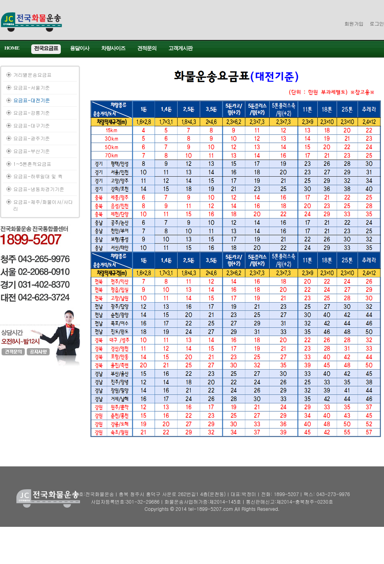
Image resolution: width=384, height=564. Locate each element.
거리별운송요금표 (32, 74)
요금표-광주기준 (31, 138)
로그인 (377, 23)
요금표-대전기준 (31, 100)
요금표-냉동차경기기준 (38, 188)
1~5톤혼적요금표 (32, 163)
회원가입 (354, 23)
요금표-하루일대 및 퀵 (38, 176)
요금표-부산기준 (31, 150)
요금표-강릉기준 (31, 112)
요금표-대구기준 (31, 125)
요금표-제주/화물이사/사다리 (43, 205)
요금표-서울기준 (31, 87)
